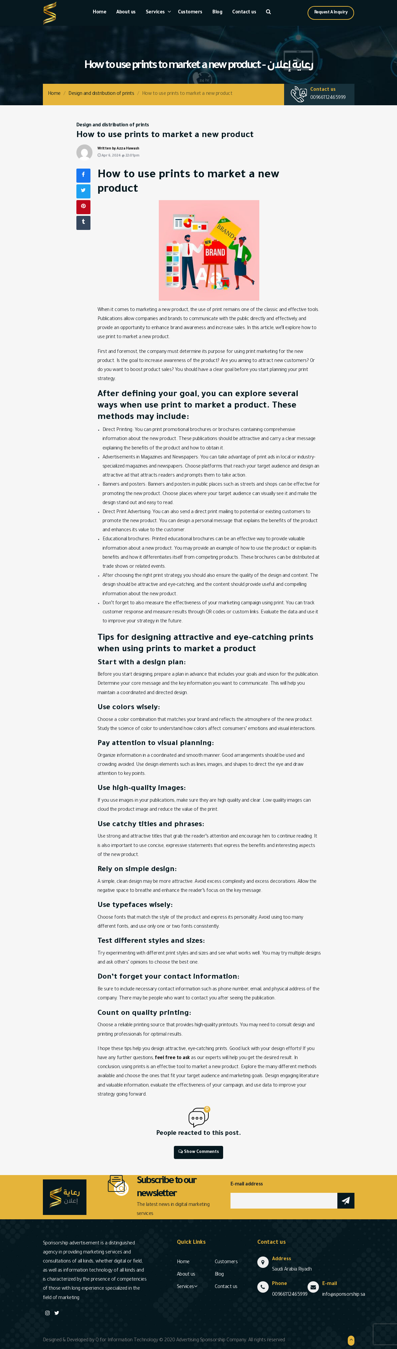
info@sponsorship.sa (343, 1295)
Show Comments (198, 1152)
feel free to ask (172, 1058)
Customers (190, 12)
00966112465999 (328, 98)
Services (155, 12)
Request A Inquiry (331, 12)
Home (99, 12)
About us (125, 12)
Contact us (244, 12)
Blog (217, 12)
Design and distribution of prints (101, 94)
